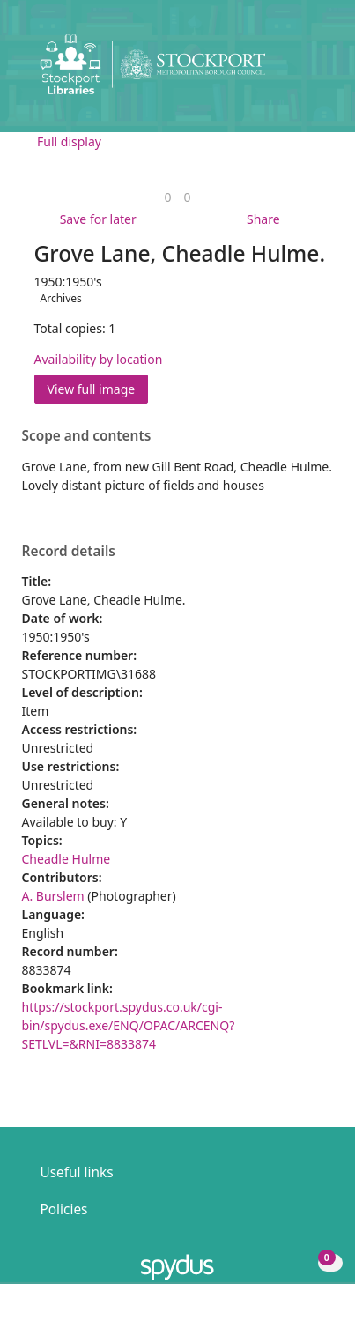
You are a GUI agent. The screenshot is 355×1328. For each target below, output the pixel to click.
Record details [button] (68, 552)
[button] (293, 71)
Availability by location (98, 359)
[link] (167, 197)
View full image (92, 389)
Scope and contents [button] (87, 436)
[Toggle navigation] (315, 71)
